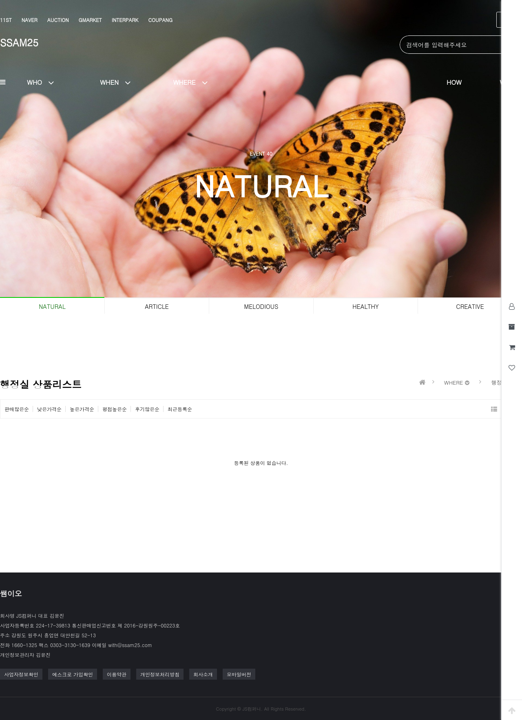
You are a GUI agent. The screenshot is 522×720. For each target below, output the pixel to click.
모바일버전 (239, 674)
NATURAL (52, 306)
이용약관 (116, 674)
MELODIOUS (261, 306)
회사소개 (203, 674)
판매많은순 (16, 409)
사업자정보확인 (21, 674)
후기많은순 (147, 409)
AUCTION (58, 19)
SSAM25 (19, 42)
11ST (6, 19)
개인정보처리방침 (159, 674)
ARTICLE (157, 306)
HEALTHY (365, 306)
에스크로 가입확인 (72, 674)
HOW (454, 81)
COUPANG (160, 19)
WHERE (193, 82)
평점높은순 (114, 409)
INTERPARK (125, 19)
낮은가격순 (49, 409)
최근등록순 (180, 409)
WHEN (118, 82)
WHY (507, 81)
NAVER (30, 19)
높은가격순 (82, 409)
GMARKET (90, 19)
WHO (43, 82)
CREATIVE (470, 306)
